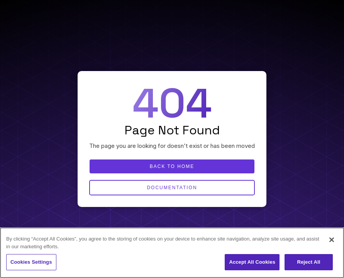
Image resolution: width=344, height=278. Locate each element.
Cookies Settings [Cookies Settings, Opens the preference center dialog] (31, 262)
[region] (172, 252)
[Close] (331, 239)
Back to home (172, 166)
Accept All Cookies (252, 262)
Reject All (308, 262)
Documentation (172, 187)
